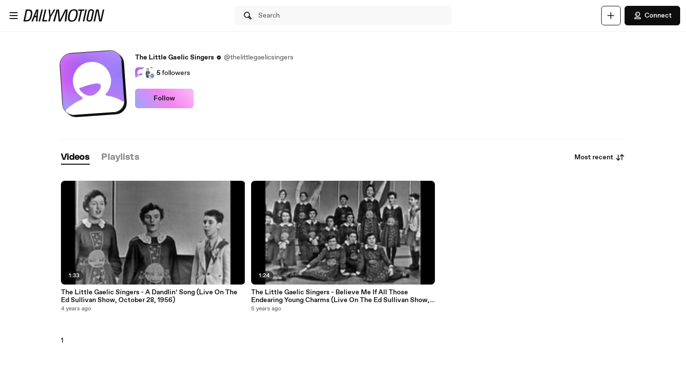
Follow (164, 98)
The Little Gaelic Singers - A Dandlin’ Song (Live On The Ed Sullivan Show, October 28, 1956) (149, 296)
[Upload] (611, 15)
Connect (652, 15)
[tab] (75, 158)
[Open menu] (13, 15)
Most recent (599, 157)
